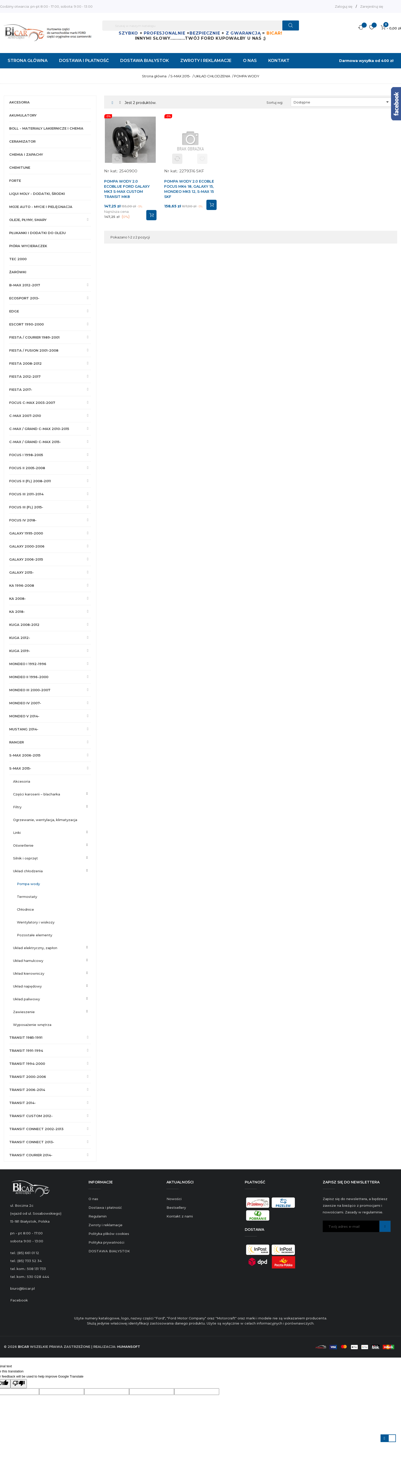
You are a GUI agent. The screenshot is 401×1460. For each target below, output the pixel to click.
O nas (93, 1199)
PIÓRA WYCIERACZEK (28, 246)
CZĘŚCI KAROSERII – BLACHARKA (36, 794)
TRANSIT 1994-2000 (27, 1064)
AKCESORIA (19, 102)
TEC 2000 (18, 259)
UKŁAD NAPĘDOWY (27, 986)
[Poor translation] (18, 1383)
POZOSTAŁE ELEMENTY (34, 935)
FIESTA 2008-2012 (25, 363)
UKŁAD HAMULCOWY (28, 961)
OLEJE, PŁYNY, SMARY (28, 220)
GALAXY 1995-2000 (26, 533)
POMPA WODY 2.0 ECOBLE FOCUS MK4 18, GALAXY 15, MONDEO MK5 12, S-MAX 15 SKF (189, 189)
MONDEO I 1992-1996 (27, 664)
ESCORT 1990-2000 (26, 324)
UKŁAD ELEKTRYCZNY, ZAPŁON (35, 948)
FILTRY (17, 807)
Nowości (174, 1199)
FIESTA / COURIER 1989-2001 (34, 337)
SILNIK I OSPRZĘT (25, 858)
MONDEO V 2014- (24, 716)
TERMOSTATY (27, 897)
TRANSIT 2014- (22, 1103)
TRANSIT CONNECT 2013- (31, 1142)
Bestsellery (176, 1207)
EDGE (14, 311)
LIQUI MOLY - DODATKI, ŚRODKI (37, 194)
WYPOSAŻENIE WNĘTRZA (32, 1025)
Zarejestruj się (371, 6)
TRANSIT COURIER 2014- (30, 1155)
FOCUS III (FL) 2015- (26, 507)
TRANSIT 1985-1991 (25, 1037)
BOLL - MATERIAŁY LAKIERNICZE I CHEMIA (46, 128)
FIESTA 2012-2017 (25, 376)
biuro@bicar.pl (22, 1288)
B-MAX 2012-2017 (24, 285)
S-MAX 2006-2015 (24, 755)
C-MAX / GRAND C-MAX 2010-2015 (39, 429)
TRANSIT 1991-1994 (26, 1050)
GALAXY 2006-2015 (26, 559)
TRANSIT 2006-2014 (27, 1090)
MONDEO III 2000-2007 (29, 690)
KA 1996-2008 (21, 585)
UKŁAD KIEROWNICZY (28, 973)
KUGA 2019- (19, 651)
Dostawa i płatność (105, 1207)
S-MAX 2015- (20, 768)
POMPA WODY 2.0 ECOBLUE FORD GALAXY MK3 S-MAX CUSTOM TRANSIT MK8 (127, 189)
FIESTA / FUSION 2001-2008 (33, 350)
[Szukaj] (200, 25)
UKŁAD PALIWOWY (26, 999)
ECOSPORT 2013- (24, 298)
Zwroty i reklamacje (105, 1225)
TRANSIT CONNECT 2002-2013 (36, 1129)
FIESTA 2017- (20, 389)
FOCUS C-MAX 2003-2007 (32, 403)
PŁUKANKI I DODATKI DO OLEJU (37, 233)
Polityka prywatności (106, 1242)
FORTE (15, 180)
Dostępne (342, 102)
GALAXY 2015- (21, 572)
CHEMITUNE (19, 167)
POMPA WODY (28, 884)
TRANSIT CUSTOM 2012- (31, 1116)
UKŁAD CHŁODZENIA (28, 871)
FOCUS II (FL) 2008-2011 (30, 481)
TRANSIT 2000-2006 (27, 1077)
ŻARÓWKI (17, 272)
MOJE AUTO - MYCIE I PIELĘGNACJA (40, 207)
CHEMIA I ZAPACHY (26, 154)
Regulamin (97, 1216)
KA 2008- (17, 598)
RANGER (16, 742)
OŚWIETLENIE (23, 845)
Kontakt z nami (179, 1216)
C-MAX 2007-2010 (25, 416)
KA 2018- (17, 612)
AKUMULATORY (23, 115)
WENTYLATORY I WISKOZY (35, 922)
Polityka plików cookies (108, 1234)
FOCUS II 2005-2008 (27, 468)
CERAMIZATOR (22, 141)
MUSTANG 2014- (23, 729)
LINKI (17, 833)
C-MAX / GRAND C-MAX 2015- (35, 442)
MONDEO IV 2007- (25, 703)
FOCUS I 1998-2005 (26, 455)
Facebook (19, 1300)
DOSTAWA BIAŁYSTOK (109, 1251)
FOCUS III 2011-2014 (26, 494)
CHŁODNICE (25, 909)
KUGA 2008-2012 (24, 625)
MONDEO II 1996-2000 (28, 677)
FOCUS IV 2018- (23, 520)
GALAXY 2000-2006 (26, 546)
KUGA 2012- (19, 638)
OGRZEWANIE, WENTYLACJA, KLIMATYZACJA (45, 820)
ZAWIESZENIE (24, 1012)
